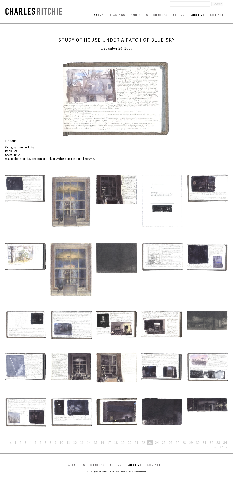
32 (211, 442)
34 (225, 442)
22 (143, 442)
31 (204, 442)
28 (184, 442)
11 (68, 442)
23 (150, 442)
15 (95, 442)
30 (198, 442)
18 (116, 442)
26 (170, 442)
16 (102, 442)
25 (163, 442)
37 (221, 447)
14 (88, 442)
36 (214, 447)
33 (218, 442)
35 (207, 447)
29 (191, 442)
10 (61, 442)
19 (123, 442)
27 (177, 442)
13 (82, 442)
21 (136, 442)
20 (129, 442)
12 (75, 442)
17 (109, 442)
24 (157, 442)
